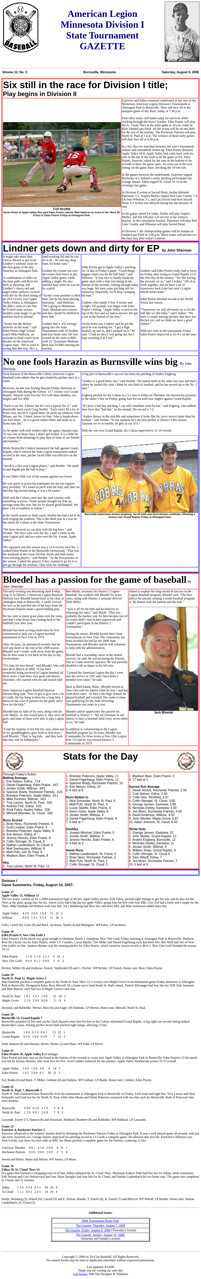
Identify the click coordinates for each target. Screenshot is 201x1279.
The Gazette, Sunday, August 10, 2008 (100, 1235)
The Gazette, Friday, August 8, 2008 (88, 1230)
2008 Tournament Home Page (100, 1220)
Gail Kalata (80, 1274)
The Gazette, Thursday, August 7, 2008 (100, 1225)
